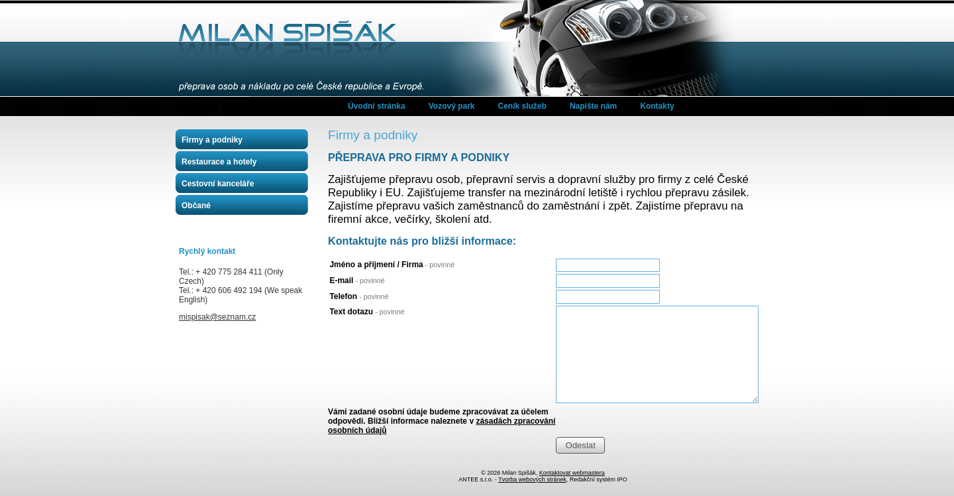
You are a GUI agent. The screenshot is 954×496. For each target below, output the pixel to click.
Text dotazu (366, 311)
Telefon (358, 296)
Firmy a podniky (212, 140)
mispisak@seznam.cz (217, 317)
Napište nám (593, 106)
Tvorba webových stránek (532, 479)
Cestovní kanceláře (218, 183)
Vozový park (452, 106)
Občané (196, 205)
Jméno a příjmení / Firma (391, 264)
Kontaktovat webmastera (572, 472)
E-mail (356, 280)
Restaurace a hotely (219, 161)
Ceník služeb (522, 106)
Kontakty (657, 106)
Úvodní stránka (376, 106)
